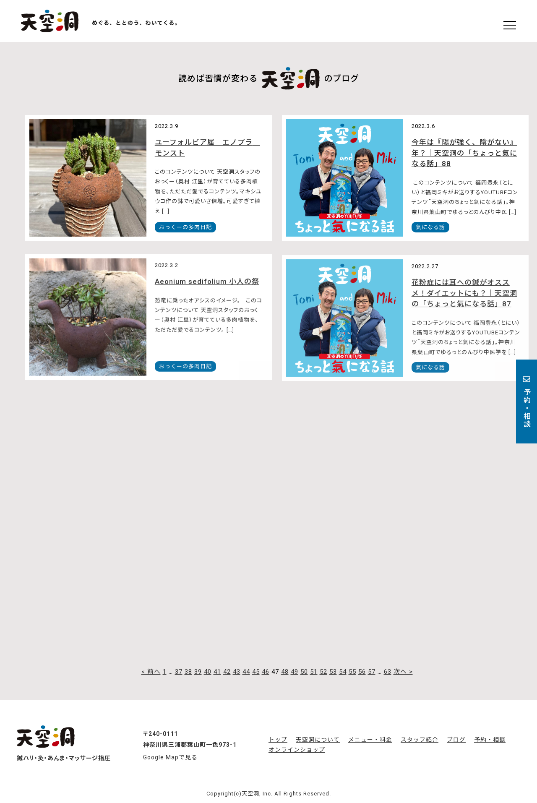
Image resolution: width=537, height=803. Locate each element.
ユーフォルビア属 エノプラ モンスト (207, 147)
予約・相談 (526, 401)
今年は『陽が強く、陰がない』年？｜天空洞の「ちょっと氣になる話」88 (464, 153)
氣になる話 (430, 227)
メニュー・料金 (370, 739)
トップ (277, 739)
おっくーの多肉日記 (185, 227)
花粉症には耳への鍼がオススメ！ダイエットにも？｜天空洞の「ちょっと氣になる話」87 (464, 296)
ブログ (456, 739)
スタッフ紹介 (419, 739)
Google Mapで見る (170, 757)
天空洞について (318, 739)
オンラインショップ (296, 749)
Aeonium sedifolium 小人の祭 (207, 283)
